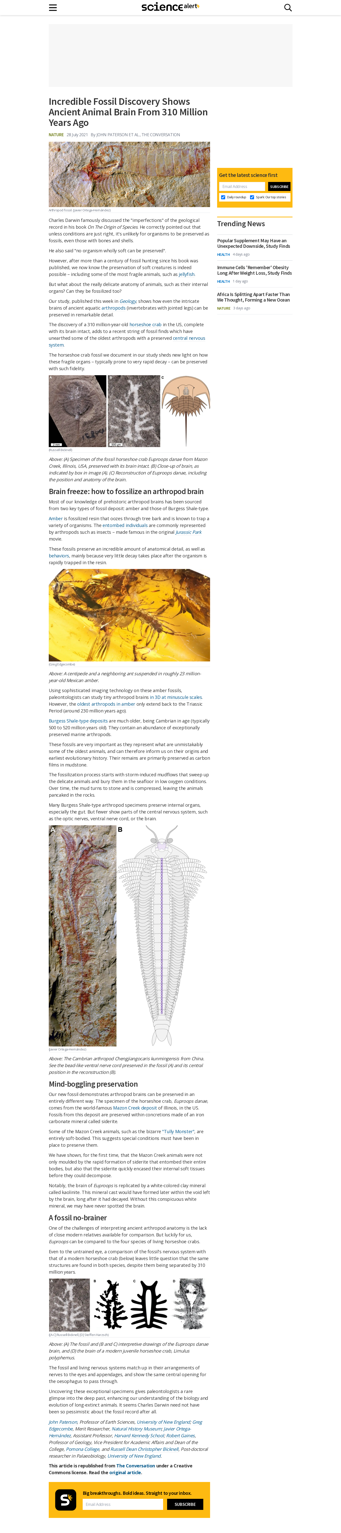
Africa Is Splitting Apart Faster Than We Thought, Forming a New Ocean (253, 297)
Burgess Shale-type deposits (78, 721)
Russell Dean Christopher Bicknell (144, 1449)
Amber (56, 518)
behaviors (59, 556)
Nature (56, 134)
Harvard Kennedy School (139, 1435)
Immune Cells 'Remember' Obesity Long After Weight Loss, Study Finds (254, 270)
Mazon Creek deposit (135, 1108)
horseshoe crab (145, 324)
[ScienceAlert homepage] (171, 7)
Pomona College (82, 1449)
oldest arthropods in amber (106, 704)
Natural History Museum (136, 1429)
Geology (127, 301)
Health (223, 254)
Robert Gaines (180, 1435)
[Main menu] (53, 7)
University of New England (163, 1422)
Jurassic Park (188, 532)
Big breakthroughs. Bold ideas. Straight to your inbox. (137, 1493)
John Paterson (63, 1422)
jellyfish (186, 274)
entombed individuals (125, 525)
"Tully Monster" (178, 1131)
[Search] (288, 7)
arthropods (113, 308)
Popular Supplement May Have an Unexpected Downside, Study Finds (253, 243)
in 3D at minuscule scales (176, 697)
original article (125, 1472)
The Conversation (135, 1466)
